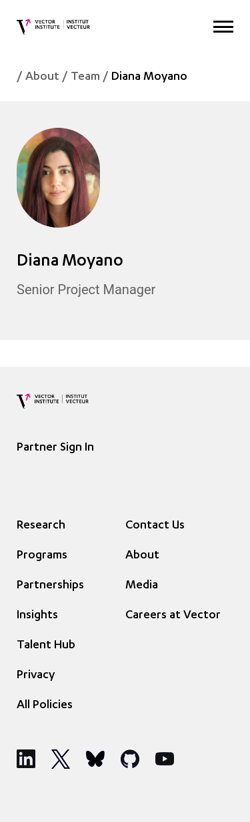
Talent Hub (46, 645)
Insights (37, 615)
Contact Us (155, 525)
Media (141, 585)
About (42, 77)
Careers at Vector (173, 615)
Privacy (36, 675)
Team (85, 77)
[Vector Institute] (53, 27)
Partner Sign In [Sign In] (55, 448)
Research (41, 525)
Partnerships (50, 585)
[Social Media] (26, 758)
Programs (42, 555)
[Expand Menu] (223, 27)
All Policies (45, 705)
